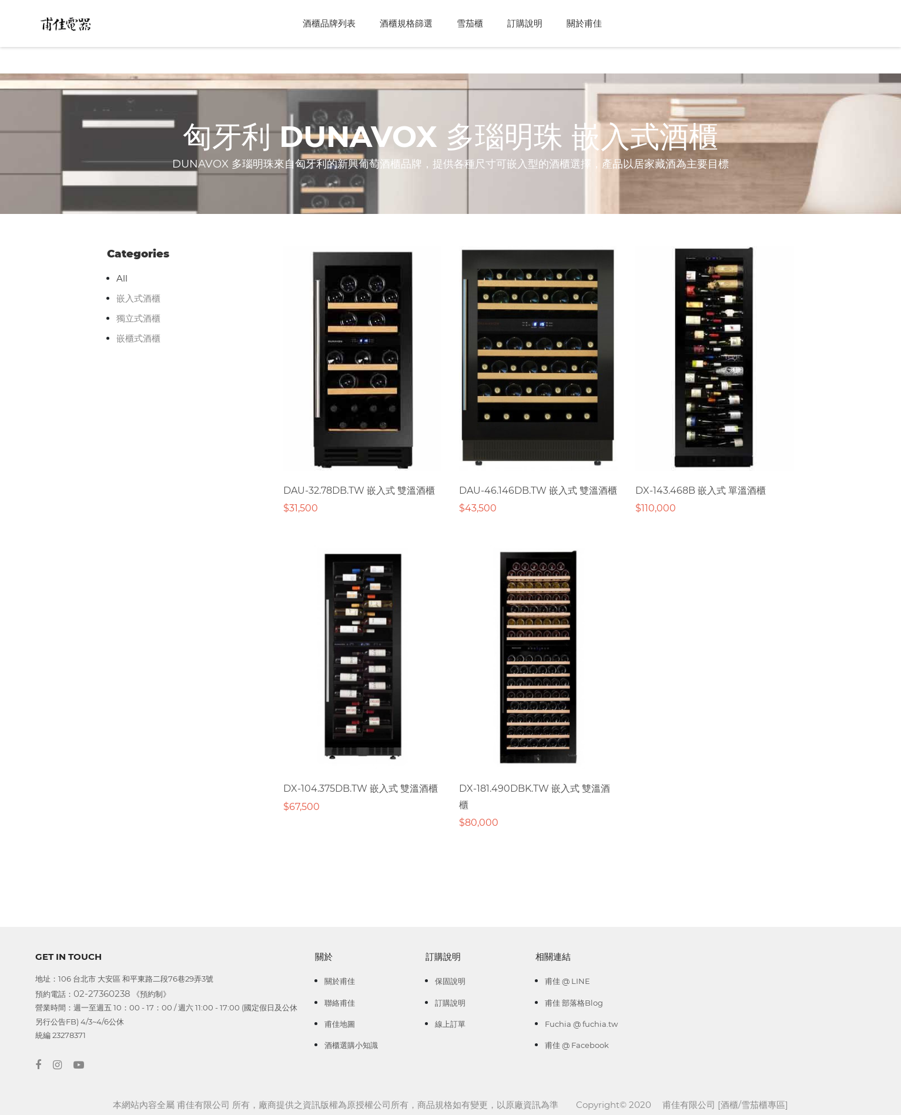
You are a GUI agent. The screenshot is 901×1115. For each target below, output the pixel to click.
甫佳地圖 (339, 1024)
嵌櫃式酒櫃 (138, 338)
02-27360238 (101, 993)
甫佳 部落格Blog (574, 1002)
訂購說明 (524, 23)
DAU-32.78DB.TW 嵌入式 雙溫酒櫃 (359, 490)
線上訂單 (450, 1024)
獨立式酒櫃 (138, 318)
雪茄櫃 (470, 23)
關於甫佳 (584, 23)
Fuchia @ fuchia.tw (581, 1024)
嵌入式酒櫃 (138, 298)
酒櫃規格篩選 (406, 23)
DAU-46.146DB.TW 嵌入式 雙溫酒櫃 (538, 490)
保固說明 (450, 981)
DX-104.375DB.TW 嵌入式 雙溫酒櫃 (360, 788)
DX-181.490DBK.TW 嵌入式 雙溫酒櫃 (534, 796)
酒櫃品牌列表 (329, 23)
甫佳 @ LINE (567, 981)
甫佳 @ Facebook (577, 1045)
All (122, 278)
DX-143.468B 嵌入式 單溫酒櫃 (700, 490)
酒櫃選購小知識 (351, 1045)
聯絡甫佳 (339, 1002)
